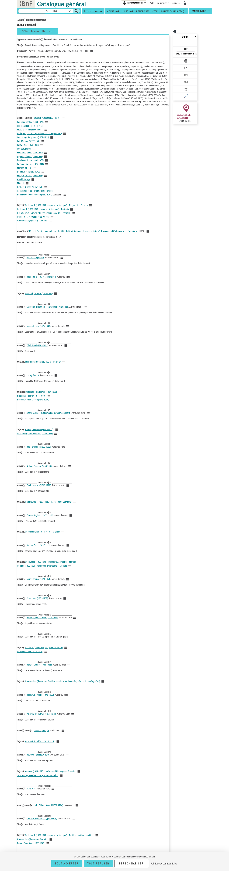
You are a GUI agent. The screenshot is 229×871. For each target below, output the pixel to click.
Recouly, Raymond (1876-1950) (40, 697)
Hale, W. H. (31, 791)
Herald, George (23, 182)
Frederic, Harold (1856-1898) (29, 132)
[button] (46, 11)
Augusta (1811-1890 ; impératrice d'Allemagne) (45, 774)
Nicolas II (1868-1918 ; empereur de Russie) (44, 650)
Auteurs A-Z (113, 11)
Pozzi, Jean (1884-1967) (37, 601)
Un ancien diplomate (35, 260)
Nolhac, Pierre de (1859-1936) (39, 469)
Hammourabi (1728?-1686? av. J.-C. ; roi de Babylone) (48, 504)
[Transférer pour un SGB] (178, 73)
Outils (169, 37)
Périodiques (142, 11)
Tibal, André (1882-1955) (37, 348)
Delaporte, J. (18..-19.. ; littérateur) (41, 279)
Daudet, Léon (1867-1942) (28, 174)
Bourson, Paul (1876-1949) (38, 757)
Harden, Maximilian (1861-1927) (39, 432)
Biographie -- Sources (78, 208)
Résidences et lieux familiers (60, 684)
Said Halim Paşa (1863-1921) (38, 364)
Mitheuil (20, 186)
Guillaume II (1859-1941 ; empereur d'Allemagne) (46, 208)
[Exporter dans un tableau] (179, 66)
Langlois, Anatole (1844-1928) (30, 125)
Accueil (20, 19)
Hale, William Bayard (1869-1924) (48, 808)
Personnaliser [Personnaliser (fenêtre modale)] (131, 863)
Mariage (72, 564)
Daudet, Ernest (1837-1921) (38, 548)
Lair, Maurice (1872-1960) (28, 144)
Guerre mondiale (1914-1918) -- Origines (42, 534)
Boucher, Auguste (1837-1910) (47, 120)
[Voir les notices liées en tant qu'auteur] (64, 121)
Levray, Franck (33, 378)
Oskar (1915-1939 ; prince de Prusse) (33, 219)
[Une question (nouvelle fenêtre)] (183, 85)
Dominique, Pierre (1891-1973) (30, 163)
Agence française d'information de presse (34, 193)
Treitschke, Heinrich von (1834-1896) (41, 394)
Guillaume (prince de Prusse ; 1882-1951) (35, 436)
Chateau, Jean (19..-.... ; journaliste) (42, 821)
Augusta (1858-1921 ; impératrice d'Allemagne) (37, 568)
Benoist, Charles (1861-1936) (39, 667)
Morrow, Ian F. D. (24, 171)
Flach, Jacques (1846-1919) (39, 488)
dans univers (199, 12)
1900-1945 (39, 846)
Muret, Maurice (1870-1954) (39, 582)
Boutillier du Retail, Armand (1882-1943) (34, 197)
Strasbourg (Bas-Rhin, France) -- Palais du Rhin (37, 778)
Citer (172, 41)
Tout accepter (67, 863)
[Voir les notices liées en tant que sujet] (91, 208)
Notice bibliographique (36, 19)
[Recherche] (31, 11)
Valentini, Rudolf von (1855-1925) (41, 717)
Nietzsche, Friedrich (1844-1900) (31, 398)
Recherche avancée (93, 11)
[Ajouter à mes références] (179, 79)
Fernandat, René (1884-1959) (30, 155)
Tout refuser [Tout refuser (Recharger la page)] (98, 863)
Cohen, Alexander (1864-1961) (30, 128)
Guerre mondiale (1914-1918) (29, 654)
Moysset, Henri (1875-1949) (39, 329)
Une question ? (162, 2)
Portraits (65, 212)
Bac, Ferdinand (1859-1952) (39, 449)
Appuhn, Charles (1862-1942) (30, 159)
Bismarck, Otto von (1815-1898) (39, 296)
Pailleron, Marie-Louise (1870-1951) (42, 620)
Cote (155, 11)
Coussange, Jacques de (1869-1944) (33, 140)
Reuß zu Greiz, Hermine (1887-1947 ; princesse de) (38, 216)
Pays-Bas (78, 684)
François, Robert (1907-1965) (30, 178)
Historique (175, 2)
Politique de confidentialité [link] (163, 863)
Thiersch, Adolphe (41, 733)
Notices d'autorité (171, 11)
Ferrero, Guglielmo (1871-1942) (40, 518)
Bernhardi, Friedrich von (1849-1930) (33, 402)
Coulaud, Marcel (24, 151)
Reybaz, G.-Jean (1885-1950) (29, 190)
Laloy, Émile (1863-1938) (28, 148)
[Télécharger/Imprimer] (177, 54)
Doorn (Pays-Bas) (92, 684)
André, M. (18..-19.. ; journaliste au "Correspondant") (39, 136)
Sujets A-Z (127, 11)
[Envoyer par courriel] (177, 60)
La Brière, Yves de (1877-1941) (30, 167)
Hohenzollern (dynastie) (27, 223)
